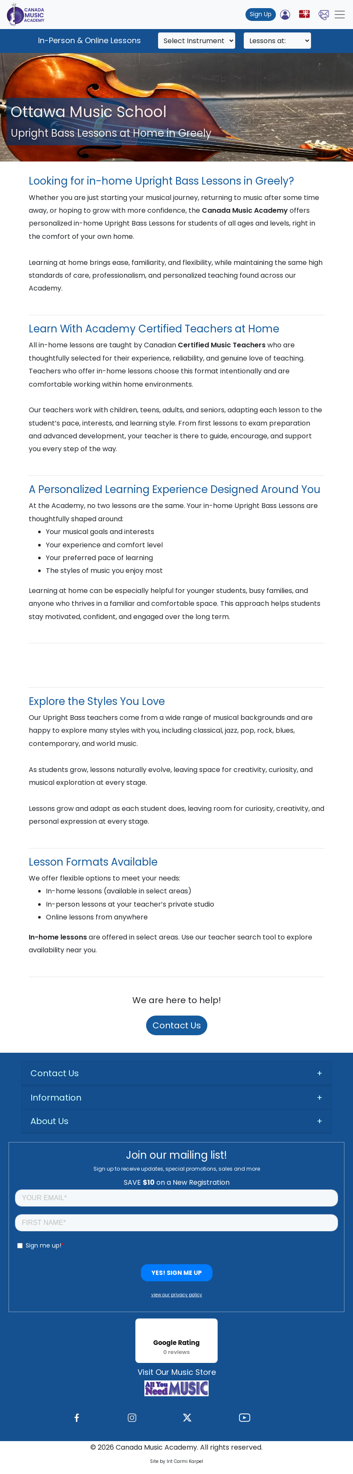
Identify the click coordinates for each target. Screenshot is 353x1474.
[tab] (176, 1073)
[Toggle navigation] (339, 14)
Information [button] (55, 1098)
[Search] (196, 40)
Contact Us (177, 1025)
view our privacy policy (176, 1295)
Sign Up (261, 14)
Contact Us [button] (54, 1073)
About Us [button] (49, 1121)
